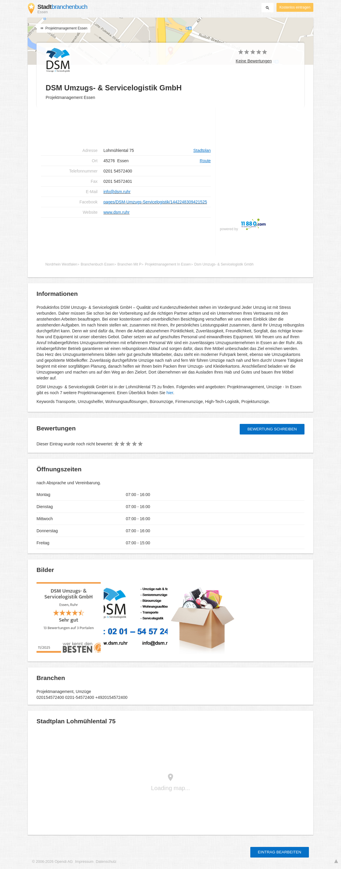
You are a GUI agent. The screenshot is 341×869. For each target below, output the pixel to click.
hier (169, 392)
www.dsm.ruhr (116, 212)
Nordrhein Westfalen (61, 264)
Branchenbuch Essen (97, 264)
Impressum (84, 862)
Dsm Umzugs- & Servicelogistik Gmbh (224, 264)
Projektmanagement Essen (63, 28)
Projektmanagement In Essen (168, 264)
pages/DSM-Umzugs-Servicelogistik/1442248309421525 (155, 202)
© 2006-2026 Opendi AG (52, 862)
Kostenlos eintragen (294, 7)
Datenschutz (106, 862)
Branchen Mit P (129, 264)
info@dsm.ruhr (116, 191)
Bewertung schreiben (272, 429)
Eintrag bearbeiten (279, 852)
